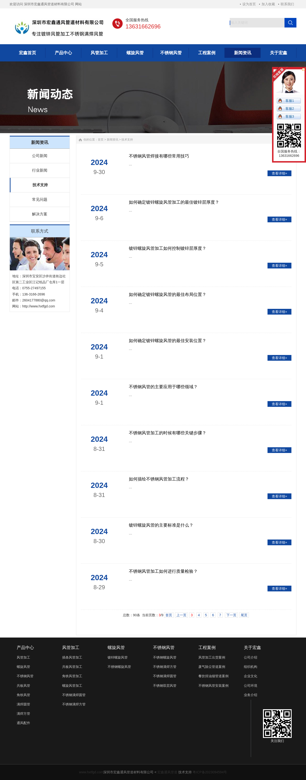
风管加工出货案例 (211, 657)
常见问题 (39, 199)
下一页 (231, 615)
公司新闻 (39, 156)
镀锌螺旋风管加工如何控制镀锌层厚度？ (167, 248)
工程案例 (207, 647)
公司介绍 (250, 657)
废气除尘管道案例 (211, 667)
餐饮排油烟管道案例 (213, 676)
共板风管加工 (72, 667)
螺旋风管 (23, 667)
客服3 (289, 116)
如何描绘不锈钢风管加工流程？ (159, 479)
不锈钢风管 (25, 676)
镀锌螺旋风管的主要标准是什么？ (161, 525)
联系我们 (287, 4)
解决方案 (39, 214)
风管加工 (23, 657)
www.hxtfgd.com (91, 772)
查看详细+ (279, 173)
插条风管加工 (72, 657)
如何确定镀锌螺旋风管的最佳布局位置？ (167, 294)
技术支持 (40, 185)
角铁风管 (23, 695)
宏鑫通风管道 (167, 772)
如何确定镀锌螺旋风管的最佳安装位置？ (167, 340)
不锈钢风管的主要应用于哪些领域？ (163, 386)
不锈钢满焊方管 (74, 704)
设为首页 (249, 4)
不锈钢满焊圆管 (74, 695)
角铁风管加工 (72, 676)
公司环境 (250, 685)
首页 (101, 139)
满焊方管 (23, 713)
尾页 (244, 615)
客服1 (289, 101)
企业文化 (250, 676)
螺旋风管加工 (72, 685)
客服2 (289, 108)
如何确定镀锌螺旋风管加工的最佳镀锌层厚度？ (174, 202)
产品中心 (25, 647)
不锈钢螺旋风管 (119, 667)
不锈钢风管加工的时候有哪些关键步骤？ (167, 433)
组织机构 (250, 667)
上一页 (181, 615)
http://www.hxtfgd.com (38, 306)
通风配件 (23, 723)
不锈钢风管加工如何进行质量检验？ (163, 571)
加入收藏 (268, 4)
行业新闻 (39, 170)
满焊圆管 (23, 704)
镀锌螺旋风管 (118, 657)
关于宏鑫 (252, 647)
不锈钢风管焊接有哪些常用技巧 (159, 156)
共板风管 (23, 685)
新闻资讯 (112, 139)
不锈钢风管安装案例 (213, 685)
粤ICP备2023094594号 (210, 772)
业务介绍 (250, 695)
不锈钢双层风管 (164, 685)
